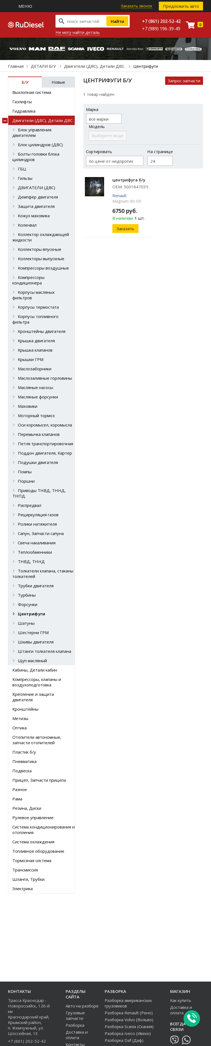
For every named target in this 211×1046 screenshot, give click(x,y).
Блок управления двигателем (31, 132)
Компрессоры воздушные (43, 268)
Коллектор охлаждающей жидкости (40, 237)
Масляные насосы (35, 387)
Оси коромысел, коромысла (45, 425)
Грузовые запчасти (75, 1015)
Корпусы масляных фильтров (33, 294)
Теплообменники (35, 552)
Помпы (25, 471)
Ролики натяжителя (37, 524)
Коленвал (27, 225)
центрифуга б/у (128, 180)
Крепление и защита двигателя (33, 696)
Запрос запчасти (184, 80)
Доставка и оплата (77, 1034)
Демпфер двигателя (38, 197)
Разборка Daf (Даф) (124, 1040)
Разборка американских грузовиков (128, 1003)
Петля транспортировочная (45, 443)
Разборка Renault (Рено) (129, 1012)
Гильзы (25, 178)
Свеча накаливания (36, 542)
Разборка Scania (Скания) (129, 1026)
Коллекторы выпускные (41, 258)
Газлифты (22, 101)
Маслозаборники (34, 368)
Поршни (26, 481)
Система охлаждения (33, 841)
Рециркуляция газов (38, 514)
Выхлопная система (31, 92)
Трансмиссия (25, 870)
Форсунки (27, 604)
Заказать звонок (136, 6)
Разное (19, 789)
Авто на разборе (82, 1006)
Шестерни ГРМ (33, 632)
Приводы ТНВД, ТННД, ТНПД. (39, 493)
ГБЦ (22, 169)
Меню (25, 6)
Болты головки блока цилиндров (35, 156)
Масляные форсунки (38, 397)
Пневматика (24, 761)
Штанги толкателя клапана (44, 651)
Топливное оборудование (38, 851)
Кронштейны (25, 709)
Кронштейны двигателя (41, 331)
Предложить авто (181, 6)
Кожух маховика (34, 215)
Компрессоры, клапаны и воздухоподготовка (36, 682)
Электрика (22, 888)
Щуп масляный (32, 660)
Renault (119, 195)
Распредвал (29, 505)
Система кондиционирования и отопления (43, 829)
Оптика (19, 727)
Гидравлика (23, 111)
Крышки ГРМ (30, 359)
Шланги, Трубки (28, 879)
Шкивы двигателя (36, 642)
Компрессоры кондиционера (28, 280)
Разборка (75, 1025)
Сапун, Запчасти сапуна (41, 533)
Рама (17, 799)
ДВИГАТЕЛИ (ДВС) (36, 187)
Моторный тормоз (36, 415)
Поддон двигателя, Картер (45, 453)
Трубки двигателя (36, 585)
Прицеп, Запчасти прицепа (39, 780)
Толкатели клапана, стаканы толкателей (42, 573)
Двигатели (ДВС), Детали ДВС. (95, 66)
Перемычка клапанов (39, 434)
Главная (16, 66)
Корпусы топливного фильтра (35, 319)
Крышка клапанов (35, 350)
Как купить (180, 1000)
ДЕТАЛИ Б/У (44, 66)
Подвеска (22, 770)
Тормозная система (31, 860)
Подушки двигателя (38, 462)
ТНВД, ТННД (31, 561)
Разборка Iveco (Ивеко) (128, 1033)
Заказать (125, 228)
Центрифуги (31, 613)
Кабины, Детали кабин (34, 670)
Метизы (20, 718)
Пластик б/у (24, 752)
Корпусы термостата (38, 307)
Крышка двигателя (36, 340)
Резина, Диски (26, 808)
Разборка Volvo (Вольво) (129, 1019)
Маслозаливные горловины (45, 378)
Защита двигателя (36, 206)
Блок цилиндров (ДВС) (40, 144)
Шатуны (26, 623)
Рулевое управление (33, 817)
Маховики (27, 406)
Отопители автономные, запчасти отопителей (36, 739)
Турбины (27, 595)
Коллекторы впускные (39, 249)
